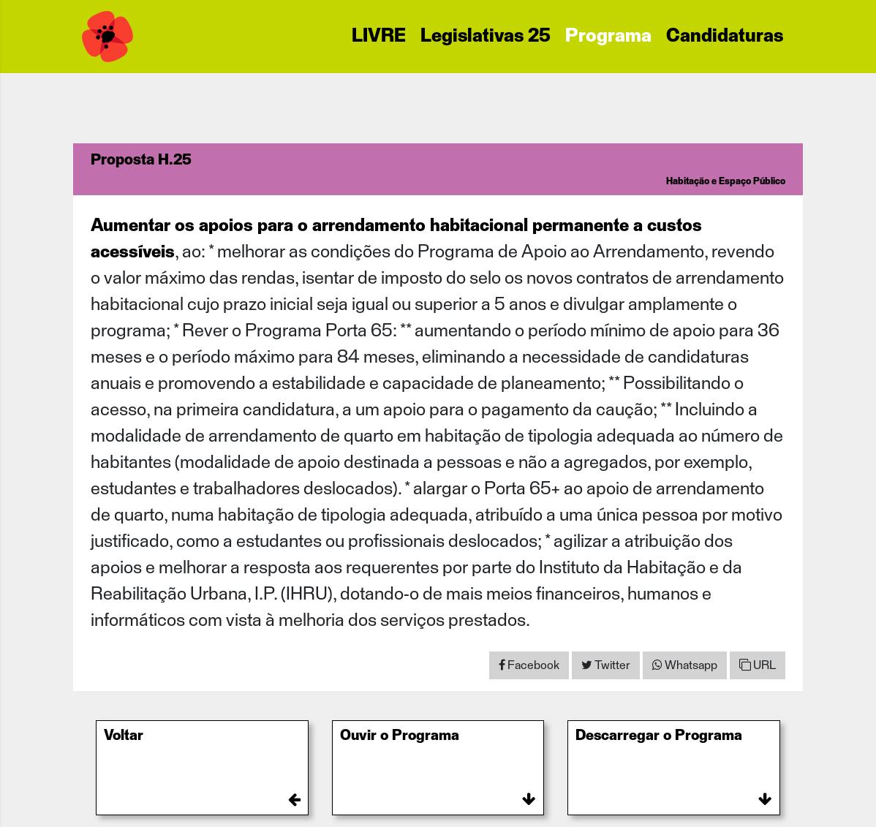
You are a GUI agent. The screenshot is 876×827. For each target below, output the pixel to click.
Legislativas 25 (485, 36)
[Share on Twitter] (606, 665)
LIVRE (379, 36)
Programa (608, 36)
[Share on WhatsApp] (685, 665)
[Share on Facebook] (529, 665)
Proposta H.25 (141, 160)
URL (757, 665)
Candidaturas (724, 36)
